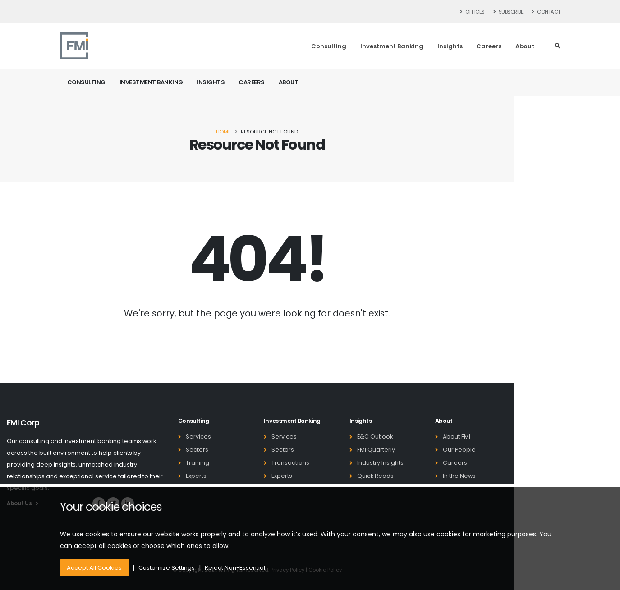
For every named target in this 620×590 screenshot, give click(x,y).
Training (197, 463)
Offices (472, 11)
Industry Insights (380, 463)
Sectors (197, 449)
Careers (488, 46)
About (524, 46)
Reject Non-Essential (235, 567)
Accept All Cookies (94, 567)
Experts (196, 476)
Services (198, 436)
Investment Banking (391, 46)
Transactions (290, 463)
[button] (557, 46)
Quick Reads (375, 476)
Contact (546, 11)
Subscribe (508, 11)
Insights (450, 46)
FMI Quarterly (376, 449)
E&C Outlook (375, 436)
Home (223, 131)
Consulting (328, 46)
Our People (459, 449)
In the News (459, 476)
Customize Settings (166, 567)
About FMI (456, 436)
